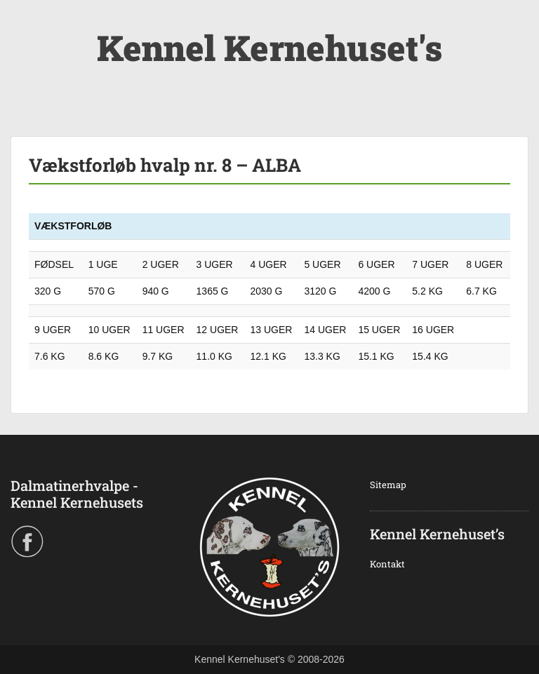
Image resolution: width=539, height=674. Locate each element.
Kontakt (387, 564)
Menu (25, 24)
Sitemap (388, 484)
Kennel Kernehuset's (269, 48)
